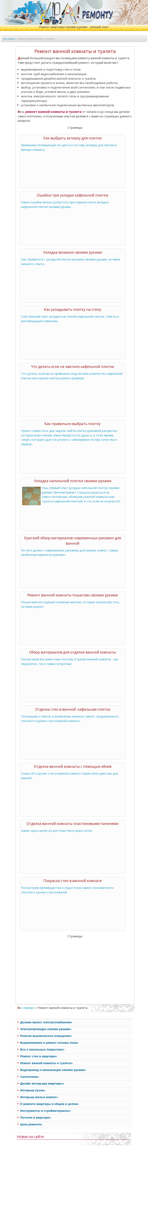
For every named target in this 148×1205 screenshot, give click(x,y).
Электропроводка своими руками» (46, 1029)
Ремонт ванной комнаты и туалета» (46, 1063)
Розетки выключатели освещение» (46, 1036)
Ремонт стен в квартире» (38, 1056)
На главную (9, 39)
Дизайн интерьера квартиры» (42, 1083)
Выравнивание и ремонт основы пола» (49, 1042)
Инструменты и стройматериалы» (45, 1110)
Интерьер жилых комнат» (39, 1097)
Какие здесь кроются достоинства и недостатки (56, 831)
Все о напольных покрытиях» (42, 1049)
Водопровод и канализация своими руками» (53, 1070)
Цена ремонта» (31, 1124)
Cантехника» (29, 1076)
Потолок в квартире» (35, 1117)
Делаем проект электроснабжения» (46, 1022)
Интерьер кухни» (32, 1090)
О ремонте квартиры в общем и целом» (49, 1104)
